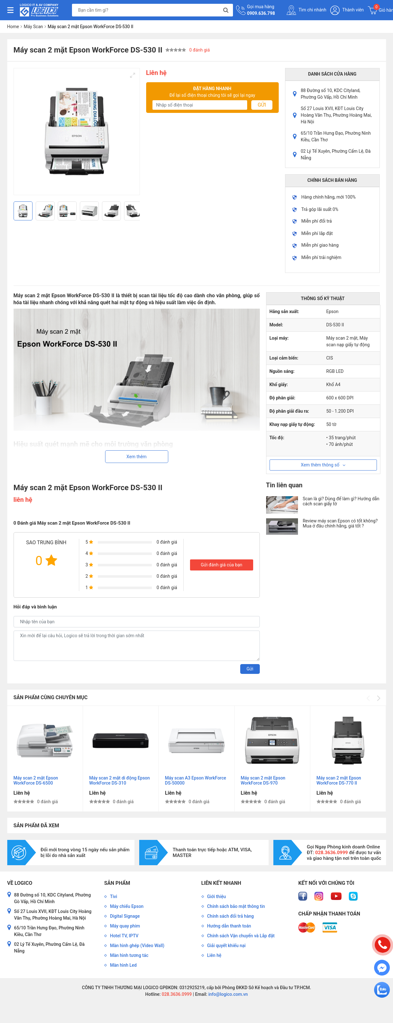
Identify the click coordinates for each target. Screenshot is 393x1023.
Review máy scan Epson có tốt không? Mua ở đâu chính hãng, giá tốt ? (340, 523)
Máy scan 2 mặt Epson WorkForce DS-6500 (36, 780)
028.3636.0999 (176, 994)
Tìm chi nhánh (306, 10)
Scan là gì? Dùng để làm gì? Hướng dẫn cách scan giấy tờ (341, 501)
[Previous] (21, 211)
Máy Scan (33, 26)
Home (13, 26)
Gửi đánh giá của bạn (221, 564)
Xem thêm (137, 456)
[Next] (133, 211)
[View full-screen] (132, 75)
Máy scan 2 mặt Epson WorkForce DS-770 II (339, 780)
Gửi (262, 105)
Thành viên (347, 10)
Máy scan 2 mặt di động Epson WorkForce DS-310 (119, 780)
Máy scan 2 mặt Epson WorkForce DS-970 (263, 780)
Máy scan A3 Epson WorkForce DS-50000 (195, 780)
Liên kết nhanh (221, 883)
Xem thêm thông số (323, 464)
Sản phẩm (117, 883)
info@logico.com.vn (227, 994)
